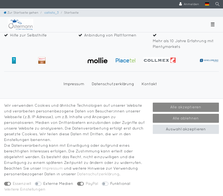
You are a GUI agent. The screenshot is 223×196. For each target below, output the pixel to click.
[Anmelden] (189, 4)
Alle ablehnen (186, 118)
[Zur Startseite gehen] (21, 12)
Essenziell (22, 183)
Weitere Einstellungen (24, 189)
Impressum (73, 84)
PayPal (92, 183)
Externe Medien (58, 183)
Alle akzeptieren (185, 107)
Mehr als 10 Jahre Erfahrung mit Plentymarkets (183, 44)
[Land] (207, 4)
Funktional (120, 183)
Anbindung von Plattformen (110, 35)
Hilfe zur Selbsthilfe (28, 35)
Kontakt (149, 84)
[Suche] (217, 4)
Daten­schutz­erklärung (113, 84)
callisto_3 (51, 12)
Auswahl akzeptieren (186, 129)
